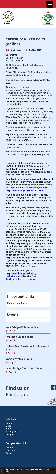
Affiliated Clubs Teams (19, 336)
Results (9, 452)
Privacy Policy (13, 431)
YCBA (8, 428)
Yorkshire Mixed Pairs (19, 359)
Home (9, 422)
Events (9, 447)
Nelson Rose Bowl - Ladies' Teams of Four (27, 348)
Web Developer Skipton (35, 469)
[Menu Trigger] (49, 4)
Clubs (8, 425)
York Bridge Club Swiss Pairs (22, 327)
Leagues (10, 434)
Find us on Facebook (18, 391)
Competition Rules (17, 303)
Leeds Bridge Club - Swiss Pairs (24, 368)
